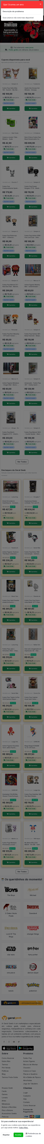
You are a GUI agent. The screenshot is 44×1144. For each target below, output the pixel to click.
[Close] (40, 4)
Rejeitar (6, 1135)
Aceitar (18, 1135)
